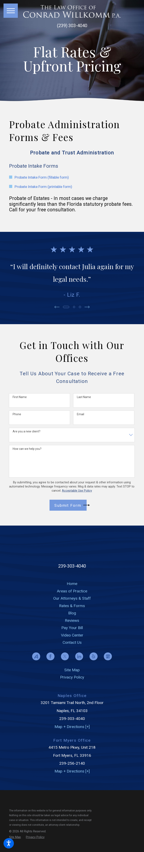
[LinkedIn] (79, 656)
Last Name (84, 397)
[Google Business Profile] (108, 656)
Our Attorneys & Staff (72, 598)
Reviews (72, 620)
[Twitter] (65, 656)
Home (72, 583)
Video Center (72, 635)
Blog (72, 613)
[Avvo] (36, 656)
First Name (20, 397)
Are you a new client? (26, 431)
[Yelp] (94, 656)
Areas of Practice (72, 591)
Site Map (72, 670)
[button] (9, 843)
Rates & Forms (72, 605)
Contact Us (72, 642)
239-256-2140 (72, 763)
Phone (17, 414)
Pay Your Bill (72, 627)
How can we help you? (27, 448)
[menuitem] (72, 584)
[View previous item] (56, 306)
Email (80, 414)
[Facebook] (50, 656)
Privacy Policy (72, 677)
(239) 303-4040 (72, 25)
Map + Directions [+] (72, 726)
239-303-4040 (72, 566)
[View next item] (87, 306)
